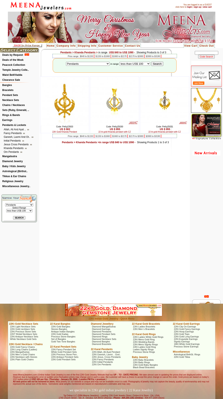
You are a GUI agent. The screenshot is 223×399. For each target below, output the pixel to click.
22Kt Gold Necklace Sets (23, 323)
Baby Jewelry (140, 357)
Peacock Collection (13, 64)
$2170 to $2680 (136, 56)
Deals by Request (12, 54)
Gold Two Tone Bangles (63, 341)
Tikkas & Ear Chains (14, 176)
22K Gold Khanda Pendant (64, 132)
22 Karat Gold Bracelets (146, 323)
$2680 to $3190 (153, 56)
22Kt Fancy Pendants (103, 359)
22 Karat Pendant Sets (63, 346)
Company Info (66, 45)
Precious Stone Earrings (186, 346)
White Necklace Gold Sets (23, 339)
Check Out (206, 45)
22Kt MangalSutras (20, 352)
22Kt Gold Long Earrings (186, 336)
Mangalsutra (9, 156)
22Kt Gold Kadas (59, 334)
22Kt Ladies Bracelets (144, 326)
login (189, 7)
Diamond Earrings (101, 329)
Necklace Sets (10, 100)
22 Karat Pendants (102, 349)
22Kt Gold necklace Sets (22, 329)
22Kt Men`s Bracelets (144, 329)
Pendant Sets (10, 95)
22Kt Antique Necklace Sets (24, 336)
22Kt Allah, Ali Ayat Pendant (106, 352)
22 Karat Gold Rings (144, 334)
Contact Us (132, 45)
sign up (197, 7)
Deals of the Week (12, 59)
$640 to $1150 (87, 56)
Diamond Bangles (101, 341)
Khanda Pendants (14, 148)
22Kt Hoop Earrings (184, 331)
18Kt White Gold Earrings (187, 344)
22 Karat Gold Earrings (186, 323)
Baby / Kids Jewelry (14, 166)
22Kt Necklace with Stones (23, 357)
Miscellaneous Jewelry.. (16, 186)
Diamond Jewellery (102, 323)
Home (51, 45)
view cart (207, 7)
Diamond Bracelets (101, 344)
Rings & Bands (11, 115)
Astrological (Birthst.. (15, 171)
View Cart (190, 45)
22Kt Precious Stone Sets (23, 331)
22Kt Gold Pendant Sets (63, 359)
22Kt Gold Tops (181, 334)
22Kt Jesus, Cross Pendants (106, 357)
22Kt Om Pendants (101, 364)
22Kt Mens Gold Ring (144, 339)
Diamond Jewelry (12, 161)
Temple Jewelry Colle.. (15, 69)
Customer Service (111, 45)
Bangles (7, 85)
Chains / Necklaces (13, 105)
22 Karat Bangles (60, 323)
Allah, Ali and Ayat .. (15, 129)
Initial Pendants (12, 140)
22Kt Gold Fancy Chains (22, 347)
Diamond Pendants (101, 331)
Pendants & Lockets (14, 125)
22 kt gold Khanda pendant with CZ (114, 132)
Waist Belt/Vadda (12, 74)
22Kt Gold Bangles (60, 326)
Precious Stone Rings (144, 352)
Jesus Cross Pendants (16, 144)
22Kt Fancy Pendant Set (63, 349)
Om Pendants (12, 151)
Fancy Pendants (13, 133)
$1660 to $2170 (119, 56)
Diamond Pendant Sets (103, 334)
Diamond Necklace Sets (104, 339)
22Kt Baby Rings (141, 362)
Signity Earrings (182, 341)
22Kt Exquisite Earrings (185, 339)
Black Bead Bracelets (144, 367)
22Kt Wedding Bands (143, 342)
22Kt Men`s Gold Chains (22, 354)
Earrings (7, 120)
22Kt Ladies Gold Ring (144, 347)
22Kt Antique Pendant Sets (64, 357)
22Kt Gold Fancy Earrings (187, 329)
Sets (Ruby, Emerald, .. (15, 110)
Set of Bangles (58, 339)
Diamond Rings (99, 336)
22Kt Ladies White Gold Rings (148, 337)
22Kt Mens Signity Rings (145, 344)
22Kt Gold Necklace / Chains (26, 344)
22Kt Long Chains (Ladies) (23, 349)
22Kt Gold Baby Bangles (145, 365)
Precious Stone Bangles (63, 336)
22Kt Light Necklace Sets (23, 326)
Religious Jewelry (12, 181)
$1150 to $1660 (102, 56)
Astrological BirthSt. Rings (187, 354)
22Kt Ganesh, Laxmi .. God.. (106, 354)
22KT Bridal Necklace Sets (23, 334)
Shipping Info (87, 45)
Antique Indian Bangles (62, 331)
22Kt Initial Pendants (102, 362)
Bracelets (7, 90)
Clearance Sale (11, 79)
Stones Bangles (59, 329)
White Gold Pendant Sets (64, 352)
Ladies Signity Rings (143, 349)
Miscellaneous (181, 351)
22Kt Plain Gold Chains (22, 359)
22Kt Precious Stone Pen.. (64, 354)
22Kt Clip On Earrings (185, 326)
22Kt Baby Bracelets (143, 360)
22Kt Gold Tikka (182, 357)
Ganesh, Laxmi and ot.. (17, 136)
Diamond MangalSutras (104, 326)
